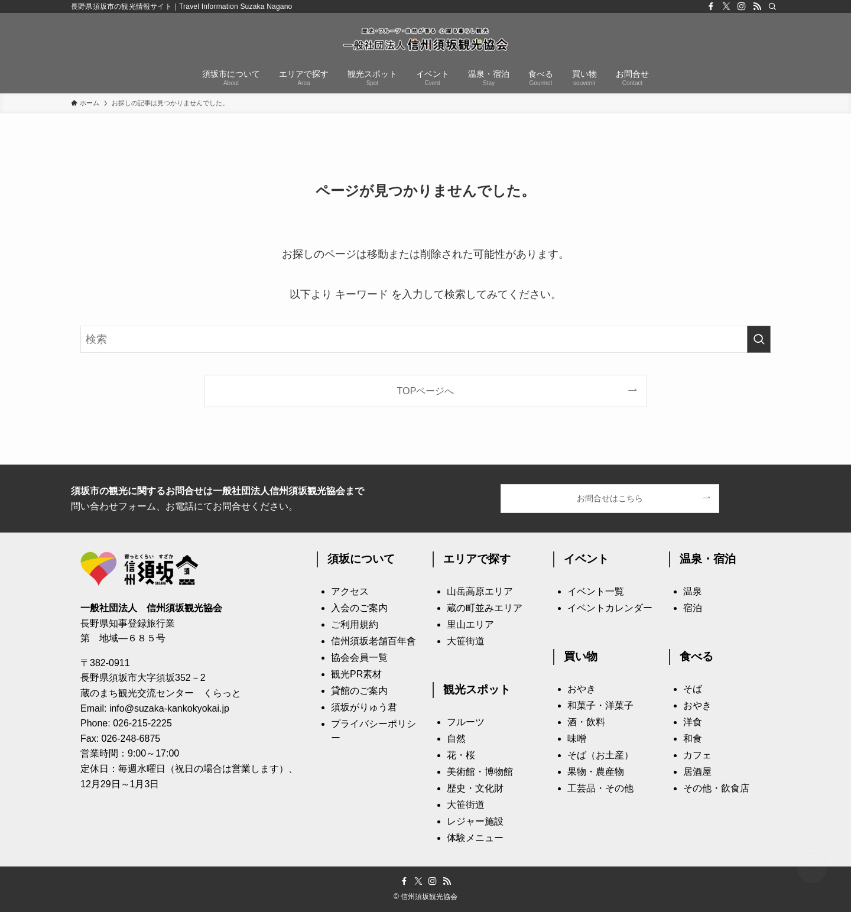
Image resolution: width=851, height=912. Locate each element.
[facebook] (711, 6)
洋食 (692, 722)
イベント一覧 (595, 591)
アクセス (350, 591)
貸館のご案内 (359, 691)
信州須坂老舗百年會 (373, 641)
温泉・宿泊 (708, 559)
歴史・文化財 (475, 788)
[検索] (772, 6)
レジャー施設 (475, 821)
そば (692, 689)
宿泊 (692, 608)
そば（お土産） (600, 755)
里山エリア (470, 624)
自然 (456, 739)
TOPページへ (425, 390)
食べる (696, 656)
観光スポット (477, 689)
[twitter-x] (726, 6)
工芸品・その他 (600, 788)
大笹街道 (466, 641)
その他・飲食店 (716, 788)
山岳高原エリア (480, 591)
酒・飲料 (586, 722)
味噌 (576, 739)
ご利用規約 (354, 624)
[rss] (757, 6)
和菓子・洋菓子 (600, 705)
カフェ (697, 755)
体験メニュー (475, 838)
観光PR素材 (356, 674)
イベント (586, 559)
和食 (692, 739)
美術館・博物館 (480, 772)
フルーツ (466, 722)
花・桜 (461, 755)
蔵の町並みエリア (484, 608)
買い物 (580, 656)
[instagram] (741, 6)
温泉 (692, 591)
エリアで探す (477, 559)
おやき (581, 689)
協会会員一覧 (359, 658)
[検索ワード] (425, 339)
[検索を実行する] (759, 339)
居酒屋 (697, 772)
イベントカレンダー (609, 608)
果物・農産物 (595, 772)
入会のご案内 (359, 608)
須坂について (361, 559)
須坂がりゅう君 (364, 707)
